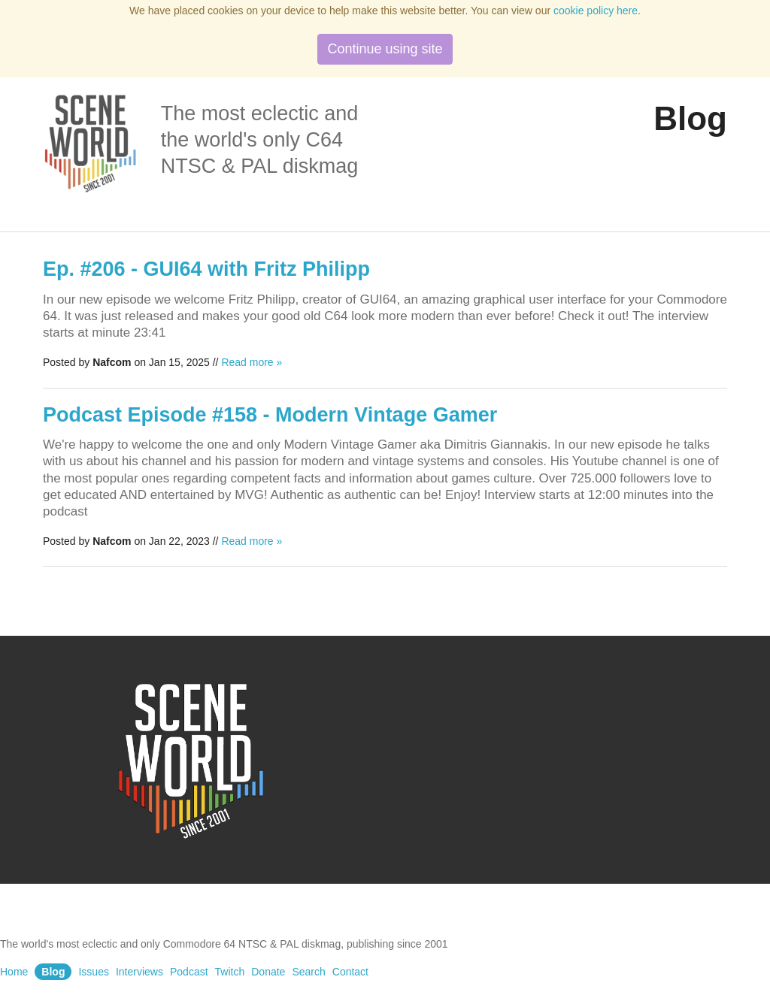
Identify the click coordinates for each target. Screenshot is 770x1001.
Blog (53, 972)
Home (14, 972)
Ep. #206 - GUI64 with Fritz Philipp (206, 269)
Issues (93, 972)
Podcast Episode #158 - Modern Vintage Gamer (270, 415)
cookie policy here (595, 11)
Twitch (230, 972)
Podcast (189, 972)
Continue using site (384, 48)
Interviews (139, 972)
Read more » (251, 362)
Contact (350, 972)
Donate (268, 972)
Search (308, 972)
